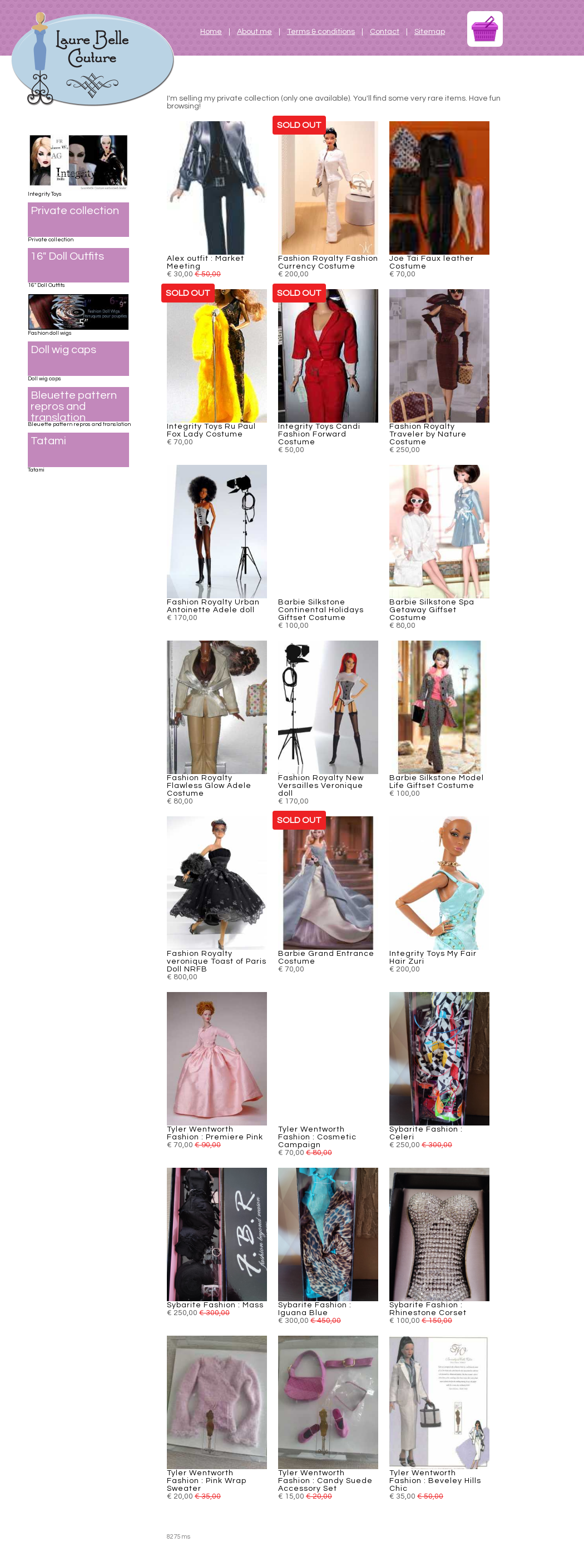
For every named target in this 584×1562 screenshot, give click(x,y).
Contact (384, 32)
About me (254, 32)
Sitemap (429, 32)
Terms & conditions (321, 32)
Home (211, 32)
